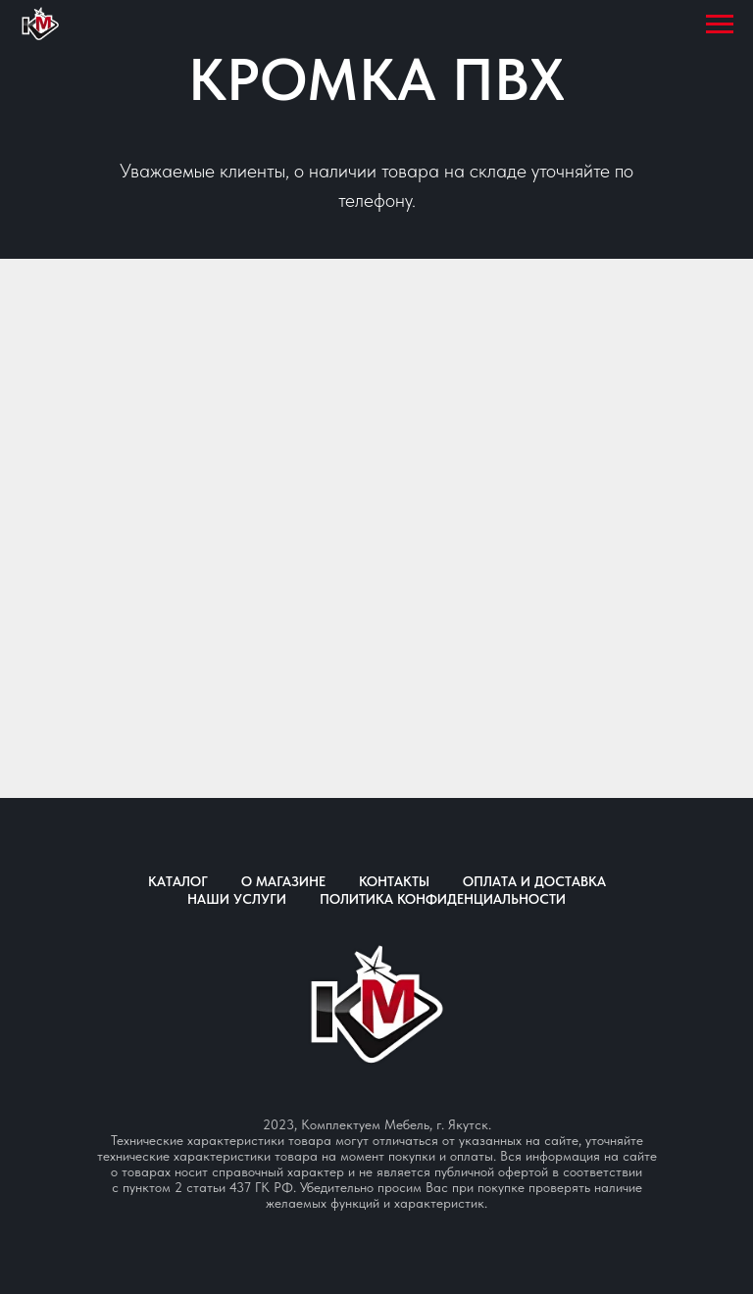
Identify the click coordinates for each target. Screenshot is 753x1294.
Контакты (394, 881)
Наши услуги (236, 899)
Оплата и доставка (534, 881)
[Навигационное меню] (719, 24)
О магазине (283, 881)
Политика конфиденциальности (443, 899)
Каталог (178, 881)
